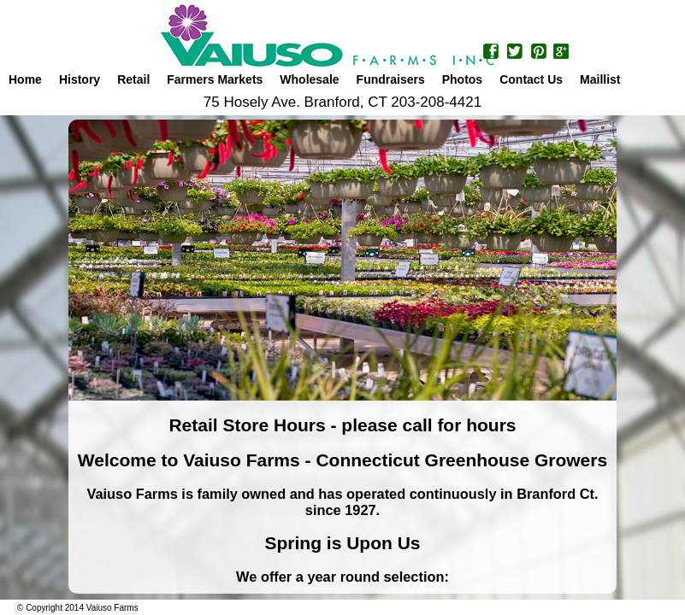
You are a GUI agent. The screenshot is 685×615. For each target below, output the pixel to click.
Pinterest (538, 53)
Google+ (561, 53)
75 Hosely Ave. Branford (282, 102)
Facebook (492, 53)
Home (25, 79)
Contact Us (531, 79)
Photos (462, 79)
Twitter (515, 53)
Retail (133, 79)
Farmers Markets (215, 79)
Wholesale (309, 79)
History (79, 79)
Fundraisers (391, 79)
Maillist (600, 79)
